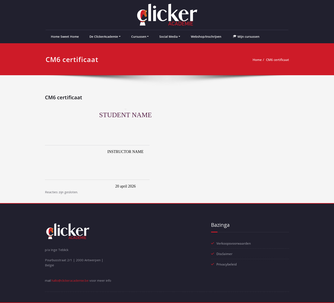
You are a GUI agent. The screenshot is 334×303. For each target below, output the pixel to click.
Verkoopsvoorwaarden (233, 243)
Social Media (168, 37)
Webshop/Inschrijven (206, 37)
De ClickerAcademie (103, 37)
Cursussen (138, 37)
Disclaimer (224, 254)
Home (257, 60)
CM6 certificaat (277, 60)
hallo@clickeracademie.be (70, 280)
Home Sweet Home (65, 37)
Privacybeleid (226, 264)
